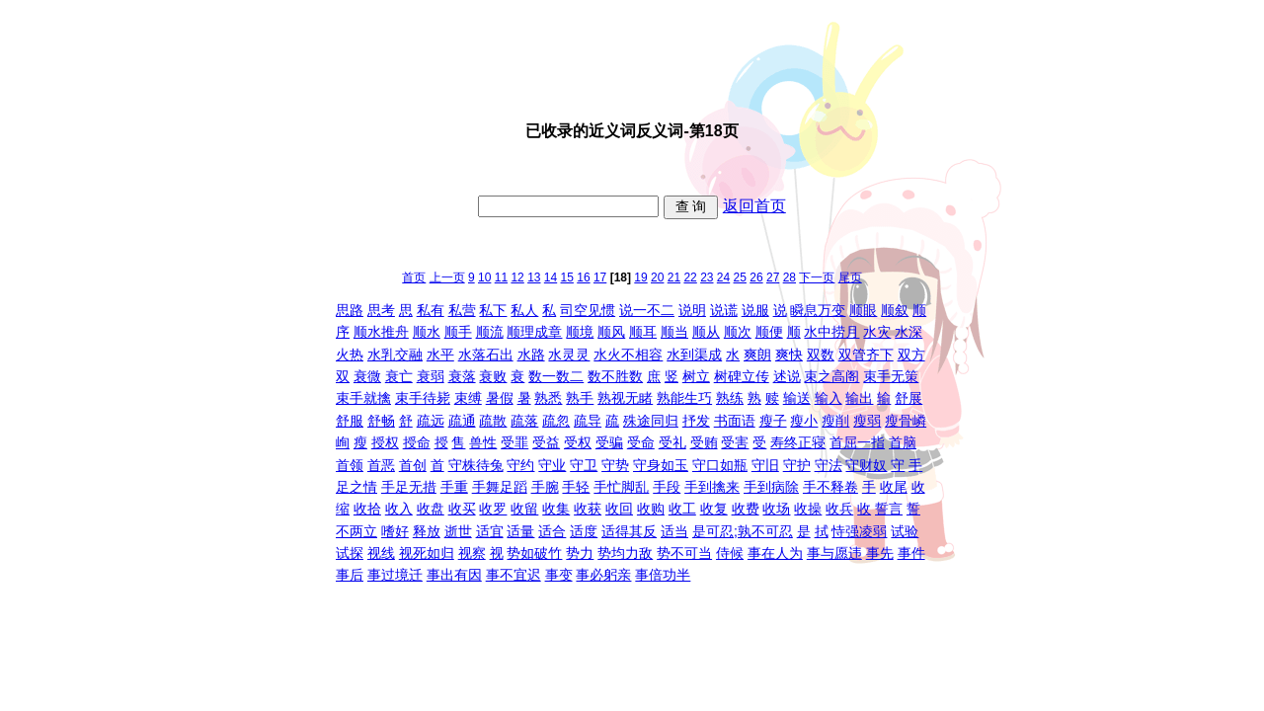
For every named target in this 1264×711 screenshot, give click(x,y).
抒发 (696, 421)
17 (599, 277)
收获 (587, 508)
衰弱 (430, 376)
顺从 (706, 332)
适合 (552, 531)
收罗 (493, 508)
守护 (797, 465)
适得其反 (629, 531)
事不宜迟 (513, 575)
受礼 (672, 442)
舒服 (349, 421)
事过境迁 (395, 575)
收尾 (894, 487)
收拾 (367, 508)
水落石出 (486, 354)
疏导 (587, 421)
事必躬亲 (603, 575)
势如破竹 (534, 553)
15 (567, 277)
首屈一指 (857, 442)
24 (723, 277)
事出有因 (454, 575)
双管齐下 (866, 354)
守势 (615, 465)
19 (640, 277)
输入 (828, 398)
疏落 (524, 421)
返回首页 (754, 206)
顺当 (674, 332)
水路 (531, 354)
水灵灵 (569, 354)
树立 (696, 376)
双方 (911, 354)
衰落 (462, 376)
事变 (559, 575)
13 (533, 277)
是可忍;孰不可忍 (742, 531)
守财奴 (866, 465)
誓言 (889, 508)
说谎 (724, 310)
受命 (641, 442)
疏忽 (556, 421)
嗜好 (395, 531)
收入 (399, 508)
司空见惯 (587, 310)
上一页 (447, 277)
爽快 (789, 354)
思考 (381, 310)
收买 (462, 508)
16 (583, 277)
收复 (714, 508)
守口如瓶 (720, 465)
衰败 (493, 376)
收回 (619, 508)
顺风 (611, 332)
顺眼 (863, 310)
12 (517, 277)
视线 (381, 553)
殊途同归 (650, 421)
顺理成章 (534, 332)
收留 (524, 508)
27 (772, 277)
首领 (349, 465)
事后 (349, 575)
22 (689, 277)
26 (756, 277)
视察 (472, 553)
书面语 (734, 421)
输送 (797, 398)
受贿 (704, 442)
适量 (520, 531)
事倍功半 (662, 575)
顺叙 (894, 310)
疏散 (493, 421)
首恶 (381, 465)
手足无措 (408, 487)
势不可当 (684, 553)
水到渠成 (694, 354)
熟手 (579, 398)
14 (550, 277)
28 (789, 277)
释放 (426, 531)
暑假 (500, 398)
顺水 (426, 332)
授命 (417, 442)
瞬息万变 (817, 310)
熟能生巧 (684, 398)
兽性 (483, 442)
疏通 (462, 421)
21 (674, 277)
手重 (454, 487)
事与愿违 (834, 553)
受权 (578, 442)
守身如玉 (660, 465)
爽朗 (757, 354)
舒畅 (381, 421)
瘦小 (804, 421)
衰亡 (399, 376)
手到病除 (771, 487)
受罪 (514, 442)
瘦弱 (867, 421)
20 (657, 277)
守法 (828, 465)
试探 (349, 553)
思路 (349, 310)
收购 (651, 508)
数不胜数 (615, 376)
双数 (820, 354)
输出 (859, 398)
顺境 (579, 332)
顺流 (490, 332)
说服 (755, 310)
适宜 (490, 531)
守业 (552, 465)
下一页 (816, 277)
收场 (776, 508)
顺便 (769, 332)
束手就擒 (363, 398)
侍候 (730, 553)
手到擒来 (712, 487)
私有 (430, 310)
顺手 (458, 332)
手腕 (545, 487)
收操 (808, 508)
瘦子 (773, 421)
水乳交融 (395, 354)
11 (501, 277)
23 (706, 277)
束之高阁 (831, 376)
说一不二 (646, 310)
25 (740, 277)
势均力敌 (625, 553)
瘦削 (835, 421)
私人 (524, 310)
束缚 (468, 398)
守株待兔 (476, 465)
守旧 (765, 465)
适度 (583, 531)
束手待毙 (422, 398)
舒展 (908, 398)
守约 (520, 465)
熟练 (730, 398)
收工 (682, 508)
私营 (462, 310)
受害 (735, 442)
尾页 (850, 277)
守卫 (583, 465)
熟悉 (548, 398)
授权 (385, 442)
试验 (904, 531)
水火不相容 (628, 354)
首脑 (902, 442)
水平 (440, 354)
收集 (556, 508)
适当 (674, 531)
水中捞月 (831, 332)
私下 (493, 310)
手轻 (576, 487)
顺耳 (643, 332)
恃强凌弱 (859, 531)
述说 (787, 376)
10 (484, 277)
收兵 (839, 508)
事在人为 (775, 553)
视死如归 (426, 553)
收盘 (430, 508)
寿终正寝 (798, 442)
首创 (413, 465)
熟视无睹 (625, 398)
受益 (546, 442)
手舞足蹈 (499, 487)
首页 (414, 277)
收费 (745, 508)
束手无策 (890, 376)
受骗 (609, 442)
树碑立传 (741, 376)
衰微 (367, 376)
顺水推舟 (381, 332)
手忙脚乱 (621, 487)
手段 (666, 487)
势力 (579, 553)
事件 (911, 553)
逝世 (458, 531)
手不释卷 (830, 487)
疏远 (430, 421)
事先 (880, 553)
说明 (692, 310)
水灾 (877, 332)
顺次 (737, 332)
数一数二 (556, 376)
